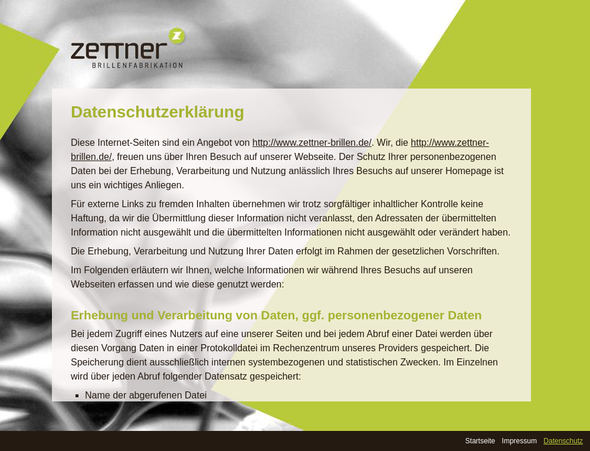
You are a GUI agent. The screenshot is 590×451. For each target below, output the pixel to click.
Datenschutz (563, 441)
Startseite (481, 441)
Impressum (519, 441)
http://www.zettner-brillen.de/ (312, 143)
